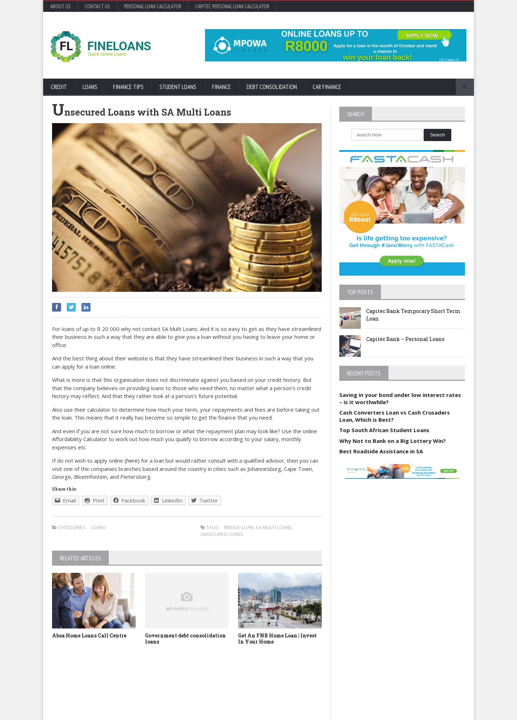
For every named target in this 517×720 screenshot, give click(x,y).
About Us (60, 6)
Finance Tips (128, 87)
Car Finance (327, 87)
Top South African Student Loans (384, 430)
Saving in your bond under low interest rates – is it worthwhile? (400, 398)
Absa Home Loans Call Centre (89, 635)
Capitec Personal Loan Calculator (232, 6)
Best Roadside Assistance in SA (381, 451)
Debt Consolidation (272, 87)
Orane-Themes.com (93, 705)
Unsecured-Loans (221, 534)
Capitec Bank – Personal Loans (405, 339)
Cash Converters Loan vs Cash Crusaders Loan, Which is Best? (394, 416)
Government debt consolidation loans (185, 638)
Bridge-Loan (238, 527)
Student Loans (177, 87)
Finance (221, 87)
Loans (90, 87)
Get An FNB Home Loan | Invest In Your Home (277, 638)
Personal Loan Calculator (152, 6)
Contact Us (97, 6)
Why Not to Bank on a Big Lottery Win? (392, 440)
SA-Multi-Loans (274, 527)
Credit (59, 87)
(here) (133, 460)
